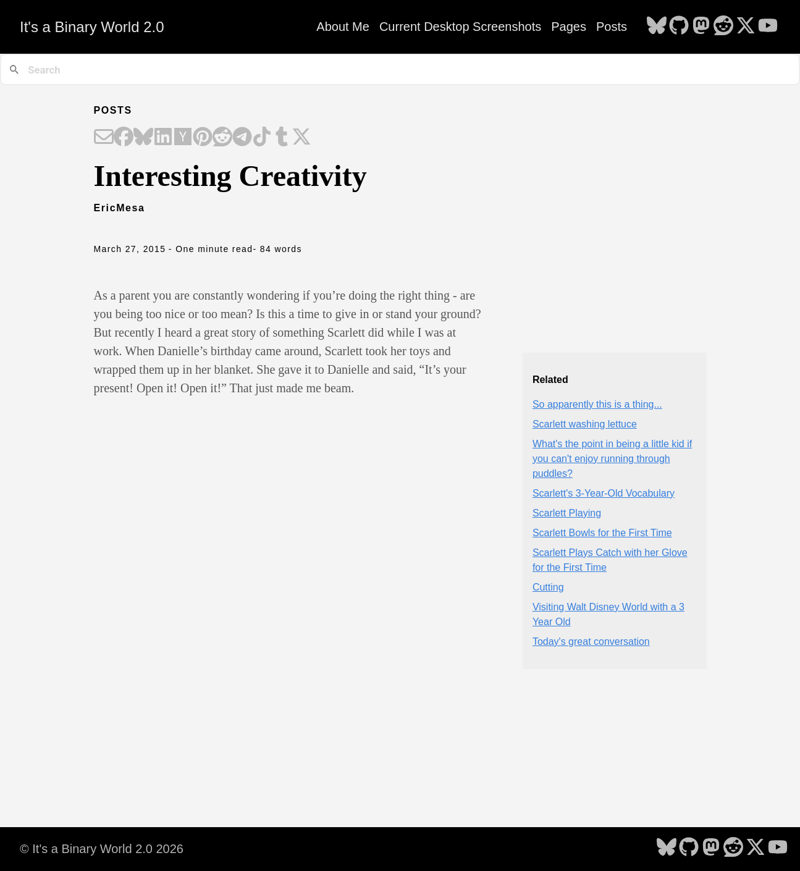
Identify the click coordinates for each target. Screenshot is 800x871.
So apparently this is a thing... (597, 404)
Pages (568, 26)
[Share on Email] (104, 138)
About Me (342, 26)
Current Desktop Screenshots (460, 26)
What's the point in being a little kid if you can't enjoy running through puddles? (612, 459)
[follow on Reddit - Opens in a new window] (723, 26)
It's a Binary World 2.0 (92, 27)
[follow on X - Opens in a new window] (746, 26)
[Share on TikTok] (262, 138)
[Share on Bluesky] (143, 138)
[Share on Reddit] (222, 138)
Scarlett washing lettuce (585, 424)
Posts (611, 26)
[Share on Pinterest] (203, 138)
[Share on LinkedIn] (163, 138)
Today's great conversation (591, 641)
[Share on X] (301, 138)
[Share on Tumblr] (282, 138)
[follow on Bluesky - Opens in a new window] (657, 26)
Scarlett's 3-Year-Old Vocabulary (604, 493)
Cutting (548, 587)
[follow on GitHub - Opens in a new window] (679, 26)
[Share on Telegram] (242, 138)
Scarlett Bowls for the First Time (602, 533)
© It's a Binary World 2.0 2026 (101, 849)
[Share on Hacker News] (183, 138)
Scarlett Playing (567, 513)
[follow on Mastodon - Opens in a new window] (701, 26)
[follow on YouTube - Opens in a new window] (768, 26)
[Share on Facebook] (123, 138)
